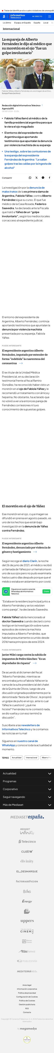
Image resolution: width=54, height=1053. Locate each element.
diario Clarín (29, 561)
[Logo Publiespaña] (27, 961)
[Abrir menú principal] (49, 16)
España (37, 23)
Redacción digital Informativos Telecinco (21, 105)
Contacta (27, 1012)
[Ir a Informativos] (17, 16)
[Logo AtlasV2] (27, 951)
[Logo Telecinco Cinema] (27, 931)
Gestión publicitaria (27, 1004)
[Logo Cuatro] (27, 851)
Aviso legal (27, 985)
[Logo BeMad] (27, 911)
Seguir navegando (27, 797)
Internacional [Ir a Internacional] (11, 29)
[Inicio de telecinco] (4, 16)
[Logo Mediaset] (27, 818)
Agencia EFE (8, 108)
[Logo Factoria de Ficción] (27, 881)
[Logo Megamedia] (28, 1029)
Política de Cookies (27, 1001)
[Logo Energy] (27, 901)
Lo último (7, 23)
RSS (27, 1008)
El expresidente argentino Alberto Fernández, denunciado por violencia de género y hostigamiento (26, 548)
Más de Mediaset (27, 804)
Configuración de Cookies (27, 997)
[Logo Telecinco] (27, 841)
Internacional (31, 758)
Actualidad (16, 758)
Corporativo (27, 789)
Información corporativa (27, 989)
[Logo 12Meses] (27, 941)
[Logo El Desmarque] (27, 871)
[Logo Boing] (27, 891)
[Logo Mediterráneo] (27, 971)
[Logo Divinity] (27, 861)
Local (45, 23)
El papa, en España (22, 23)
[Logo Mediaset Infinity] (27, 831)
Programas (27, 781)
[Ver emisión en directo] (37, 16)
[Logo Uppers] (27, 921)
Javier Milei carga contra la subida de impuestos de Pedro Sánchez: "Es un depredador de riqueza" (24, 659)
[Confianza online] (27, 1042)
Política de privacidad (27, 993)
